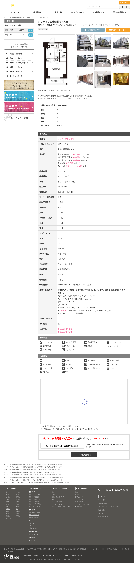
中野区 (8, 509)
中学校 (33, 480)
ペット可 (77, 494)
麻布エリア (55, 492)
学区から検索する (15, 477)
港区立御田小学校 (65, 329)
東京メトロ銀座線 (34, 501)
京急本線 (25, 472)
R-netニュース (64, 555)
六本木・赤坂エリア (58, 501)
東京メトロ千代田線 (35, 504)
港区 (24, 17)
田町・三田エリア (57, 499)
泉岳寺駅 (77, 160)
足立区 (18, 513)
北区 (17, 509)
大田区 (18, 506)
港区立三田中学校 (65, 331)
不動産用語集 (76, 555)
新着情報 (101, 510)
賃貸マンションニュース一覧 (108, 507)
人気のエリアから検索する (18, 483)
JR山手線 (25, 475)
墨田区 (18, 499)
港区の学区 (26, 477)
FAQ (55, 555)
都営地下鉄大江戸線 (35, 512)
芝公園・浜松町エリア (58, 504)
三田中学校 (40, 480)
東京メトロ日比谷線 (35, 499)
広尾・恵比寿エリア (58, 497)
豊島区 (18, 504)
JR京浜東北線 (33, 528)
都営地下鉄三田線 (28, 467)
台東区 (8, 499)
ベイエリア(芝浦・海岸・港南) (61, 506)
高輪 (28, 17)
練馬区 (18, 516)
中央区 (18, 492)
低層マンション (79, 501)
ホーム (15, 12)
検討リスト (98, 12)
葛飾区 (8, 516)
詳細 (30, 30)
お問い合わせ (78, 12)
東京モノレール (33, 534)
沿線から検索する (15, 464)
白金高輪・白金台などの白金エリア (38, 483)
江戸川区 (8, 518)
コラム (100, 513)
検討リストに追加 (117, 29)
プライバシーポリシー (42, 555)
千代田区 (8, 501)
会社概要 (28, 555)
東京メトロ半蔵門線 (35, 506)
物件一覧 (57, 12)
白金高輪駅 (77, 154)
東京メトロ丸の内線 (35, 494)
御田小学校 (40, 477)
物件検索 (36, 12)
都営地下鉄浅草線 (28, 469)
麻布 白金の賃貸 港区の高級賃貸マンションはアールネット (51, 559)
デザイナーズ (79, 497)
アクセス (124, 2)
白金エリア (55, 494)
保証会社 (62, 310)
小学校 (33, 477)
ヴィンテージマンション (82, 504)
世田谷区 (8, 506)
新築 (76, 492)
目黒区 (8, 504)
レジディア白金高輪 (38, 17)
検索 (124, 7)
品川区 (8, 497)
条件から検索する (82, 488)
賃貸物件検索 (103, 503)
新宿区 (8, 494)
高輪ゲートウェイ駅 (74, 166)
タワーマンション (80, 499)
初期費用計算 (120, 12)
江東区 (18, 497)
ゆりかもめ (32, 540)
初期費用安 (78, 506)
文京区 (18, 501)
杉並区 (8, 513)
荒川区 (18, 511)
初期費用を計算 (92, 29)
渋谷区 (18, 494)
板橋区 (8, 511)
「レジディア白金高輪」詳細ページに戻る (19, 45)
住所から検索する (15, 17)
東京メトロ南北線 (28, 464)
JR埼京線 (31, 525)
